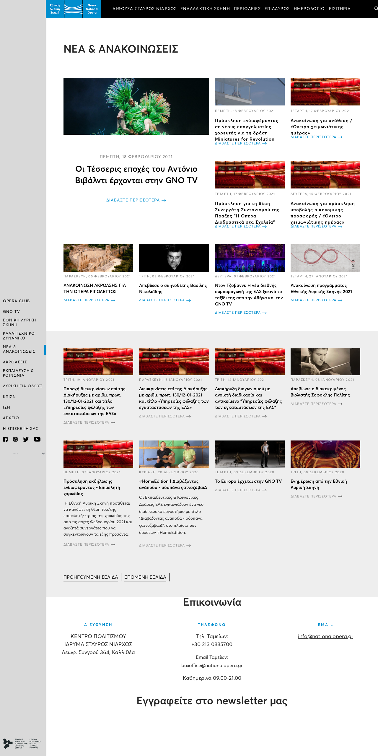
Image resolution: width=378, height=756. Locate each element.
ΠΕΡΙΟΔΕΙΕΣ (247, 9)
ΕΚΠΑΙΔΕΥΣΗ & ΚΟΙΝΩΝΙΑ (18, 373)
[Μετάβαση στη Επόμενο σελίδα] (145, 577)
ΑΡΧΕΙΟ (11, 418)
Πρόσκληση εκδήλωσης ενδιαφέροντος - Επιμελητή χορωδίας (91, 487)
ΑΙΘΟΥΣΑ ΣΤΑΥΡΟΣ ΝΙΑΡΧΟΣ (145, 9)
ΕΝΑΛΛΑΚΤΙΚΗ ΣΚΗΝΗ (205, 9)
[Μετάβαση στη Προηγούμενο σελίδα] (90, 577)
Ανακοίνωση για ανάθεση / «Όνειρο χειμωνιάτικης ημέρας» (321, 126)
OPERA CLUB (16, 301)
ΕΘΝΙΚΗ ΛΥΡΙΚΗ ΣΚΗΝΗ (19, 322)
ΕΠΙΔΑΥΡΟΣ (277, 9)
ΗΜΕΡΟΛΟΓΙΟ (309, 9)
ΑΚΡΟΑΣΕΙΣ (15, 362)
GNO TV (11, 312)
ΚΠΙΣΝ (9, 397)
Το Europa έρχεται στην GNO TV (248, 481)
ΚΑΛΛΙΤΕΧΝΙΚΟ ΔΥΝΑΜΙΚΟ (19, 336)
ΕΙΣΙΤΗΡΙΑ (340, 9)
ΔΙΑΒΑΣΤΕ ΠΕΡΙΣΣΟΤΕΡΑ (133, 200)
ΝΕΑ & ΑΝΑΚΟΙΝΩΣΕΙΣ (19, 349)
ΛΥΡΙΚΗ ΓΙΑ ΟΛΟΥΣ (23, 386)
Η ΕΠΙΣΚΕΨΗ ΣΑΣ (20, 429)
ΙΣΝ (6, 407)
